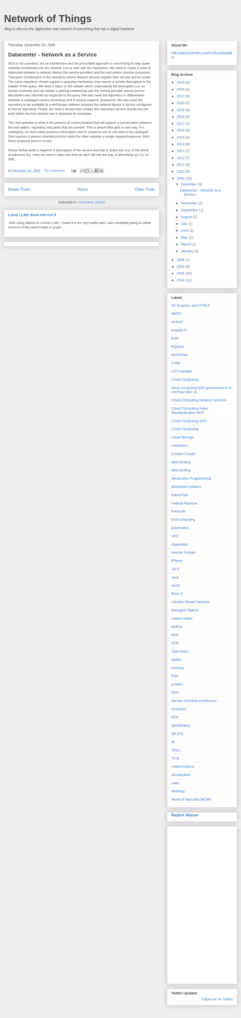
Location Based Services (190, 602)
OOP (175, 643)
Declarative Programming (191, 478)
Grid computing (183, 520)
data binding (180, 462)
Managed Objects (185, 610)
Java (175, 577)
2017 (181, 123)
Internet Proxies (183, 552)
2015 (181, 137)
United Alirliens (183, 767)
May (184, 237)
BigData (177, 347)
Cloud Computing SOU (189, 421)
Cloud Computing (184, 379)
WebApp (178, 791)
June (185, 230)
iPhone (176, 561)
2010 (181, 171)
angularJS (179, 330)
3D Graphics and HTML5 (190, 305)
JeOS (175, 586)
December (189, 184)
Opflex (176, 660)
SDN (175, 692)
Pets (174, 676)
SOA (175, 717)
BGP (175, 338)
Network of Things (48, 18)
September (190, 210)
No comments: (55, 170)
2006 (181, 267)
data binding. (181, 470)
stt (173, 742)
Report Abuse (184, 815)
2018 (181, 117)
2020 (181, 103)
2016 (181, 130)
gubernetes (180, 528)
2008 (181, 260)
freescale (178, 511)
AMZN (176, 313)
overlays (177, 668)
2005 (181, 273)
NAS (174, 635)
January (187, 251)
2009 (181, 178)
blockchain (179, 355)
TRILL (176, 750)
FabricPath (179, 495)
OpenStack (180, 651)
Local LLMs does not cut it (32, 215)
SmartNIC (179, 709)
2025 (181, 82)
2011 (181, 165)
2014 (181, 144)
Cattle (175, 363)
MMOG (177, 627)
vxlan (175, 783)
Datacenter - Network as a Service (52, 54)
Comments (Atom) (91, 202)
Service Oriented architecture (194, 701)
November (189, 203)
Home (82, 189)
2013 (181, 151)
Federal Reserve (184, 503)
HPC (175, 536)
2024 (181, 89)
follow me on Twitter (217, 999)
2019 (181, 110)
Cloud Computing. (185, 429)
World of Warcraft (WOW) (191, 799)
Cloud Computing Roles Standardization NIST (189, 410)
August (187, 217)
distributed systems (186, 487)
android (177, 322)
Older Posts (145, 189)
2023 (181, 96)
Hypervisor (179, 544)
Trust (175, 758)
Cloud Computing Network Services (199, 400)
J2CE (175, 569)
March (186, 244)
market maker (182, 618)
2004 (181, 280)
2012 (181, 158)
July (184, 224)
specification (181, 725)
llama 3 (177, 594)
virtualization (181, 775)
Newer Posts (19, 189)
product (177, 684)
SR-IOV (177, 734)
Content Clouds (183, 454)
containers (179, 445)
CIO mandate (181, 371)
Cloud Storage (182, 437)
